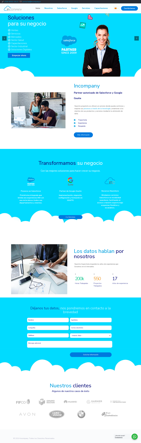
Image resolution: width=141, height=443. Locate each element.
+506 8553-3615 (11, 1)
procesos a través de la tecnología (97, 108)
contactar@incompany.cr (31, 1)
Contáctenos (129, 8)
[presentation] (44, 355)
